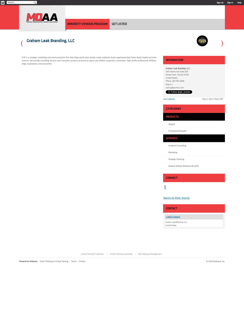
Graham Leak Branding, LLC (50, 40)
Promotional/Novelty (177, 131)
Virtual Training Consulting (121, 254)
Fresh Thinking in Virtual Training (54, 261)
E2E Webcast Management (150, 254)
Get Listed (119, 24)
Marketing (172, 152)
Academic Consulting (177, 145)
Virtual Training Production (92, 254)
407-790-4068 (178, 81)
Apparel (171, 124)
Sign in (230, 2)
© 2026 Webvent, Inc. (215, 261)
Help (239, 2)
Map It (170, 84)
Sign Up (220, 2)
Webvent (33, 261)
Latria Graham (173, 217)
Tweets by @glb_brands (176, 198)
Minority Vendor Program (87, 24)
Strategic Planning (176, 159)
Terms (73, 261)
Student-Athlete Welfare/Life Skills (183, 166)
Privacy (82, 261)
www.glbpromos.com (175, 87)
